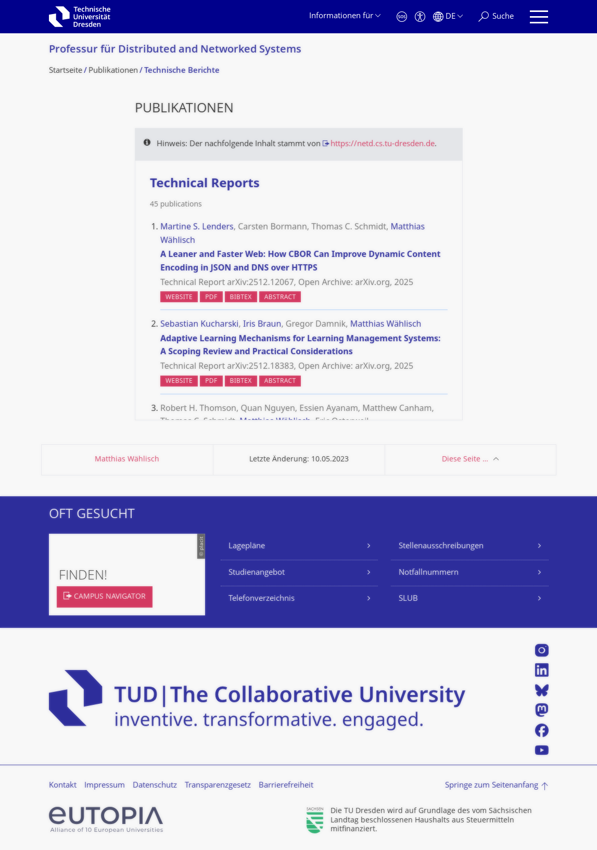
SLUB (408, 599)
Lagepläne (246, 546)
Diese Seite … (465, 459)
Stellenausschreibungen (441, 546)
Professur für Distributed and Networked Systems (175, 50)
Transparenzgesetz (218, 786)
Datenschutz (155, 786)
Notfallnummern (429, 573)
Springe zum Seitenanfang (491, 786)
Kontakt (63, 786)
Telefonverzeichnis (261, 599)
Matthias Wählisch (127, 459)
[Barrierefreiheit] (420, 17)
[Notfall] (402, 17)
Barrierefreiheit (286, 786)
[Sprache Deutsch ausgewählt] (448, 16)
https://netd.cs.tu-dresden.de (383, 144)
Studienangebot (256, 573)
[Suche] (496, 16)
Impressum (104, 786)
